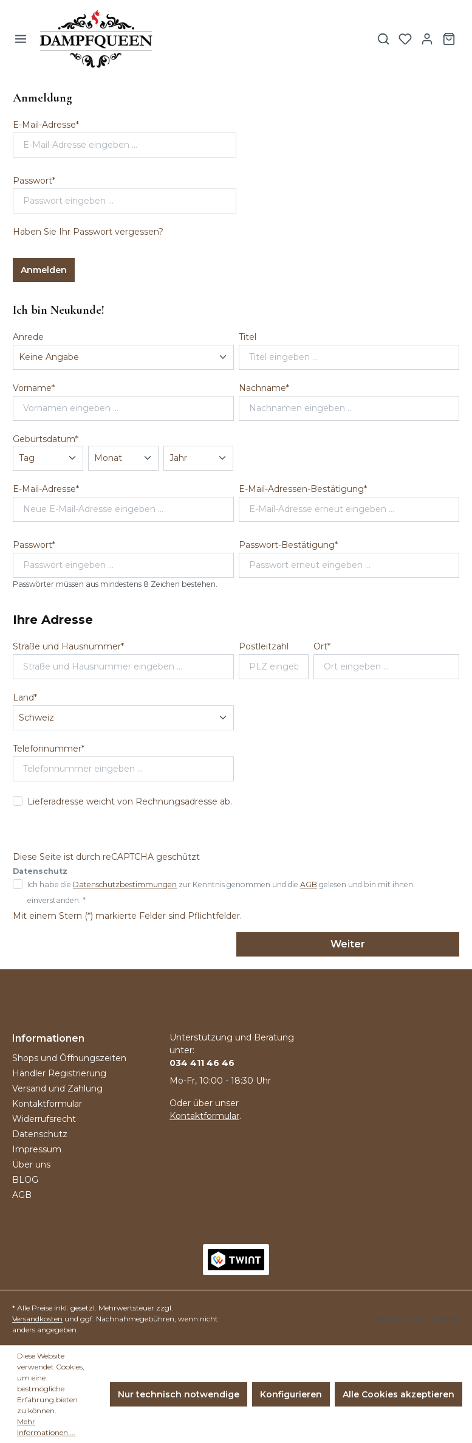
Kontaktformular (47, 1103)
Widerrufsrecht (44, 1118)
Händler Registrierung (59, 1073)
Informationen (48, 1038)
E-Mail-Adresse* (46, 124)
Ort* (321, 646)
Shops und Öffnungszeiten (69, 1058)
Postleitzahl (264, 646)
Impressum (36, 1149)
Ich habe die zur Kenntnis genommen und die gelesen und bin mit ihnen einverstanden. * (220, 892)
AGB (308, 884)
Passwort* (34, 180)
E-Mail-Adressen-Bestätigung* (303, 488)
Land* (25, 697)
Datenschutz (39, 1134)
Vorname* (34, 387)
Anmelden (44, 270)
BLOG (25, 1179)
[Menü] (20, 39)
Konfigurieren (291, 1394)
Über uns (31, 1164)
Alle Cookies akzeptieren (398, 1394)
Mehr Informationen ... (46, 1427)
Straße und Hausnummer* (68, 646)
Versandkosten (37, 1318)
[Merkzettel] (405, 39)
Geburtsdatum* (45, 439)
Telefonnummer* (48, 748)
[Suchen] (383, 39)
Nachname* (264, 387)
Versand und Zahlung (57, 1088)
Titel (247, 336)
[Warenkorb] (449, 39)
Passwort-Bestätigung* (288, 544)
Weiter (347, 944)
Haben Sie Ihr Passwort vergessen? (88, 231)
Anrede (28, 336)
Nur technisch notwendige (178, 1394)
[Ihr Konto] (427, 39)
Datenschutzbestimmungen (125, 884)
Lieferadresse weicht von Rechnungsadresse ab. (129, 801)
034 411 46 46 (201, 1062)
